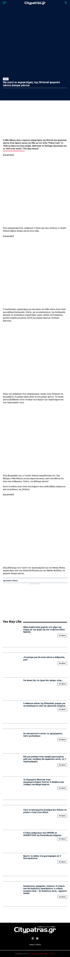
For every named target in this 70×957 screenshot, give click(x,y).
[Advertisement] (35, 601)
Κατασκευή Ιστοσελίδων (36, 953)
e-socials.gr (51, 953)
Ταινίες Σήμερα (35, 944)
